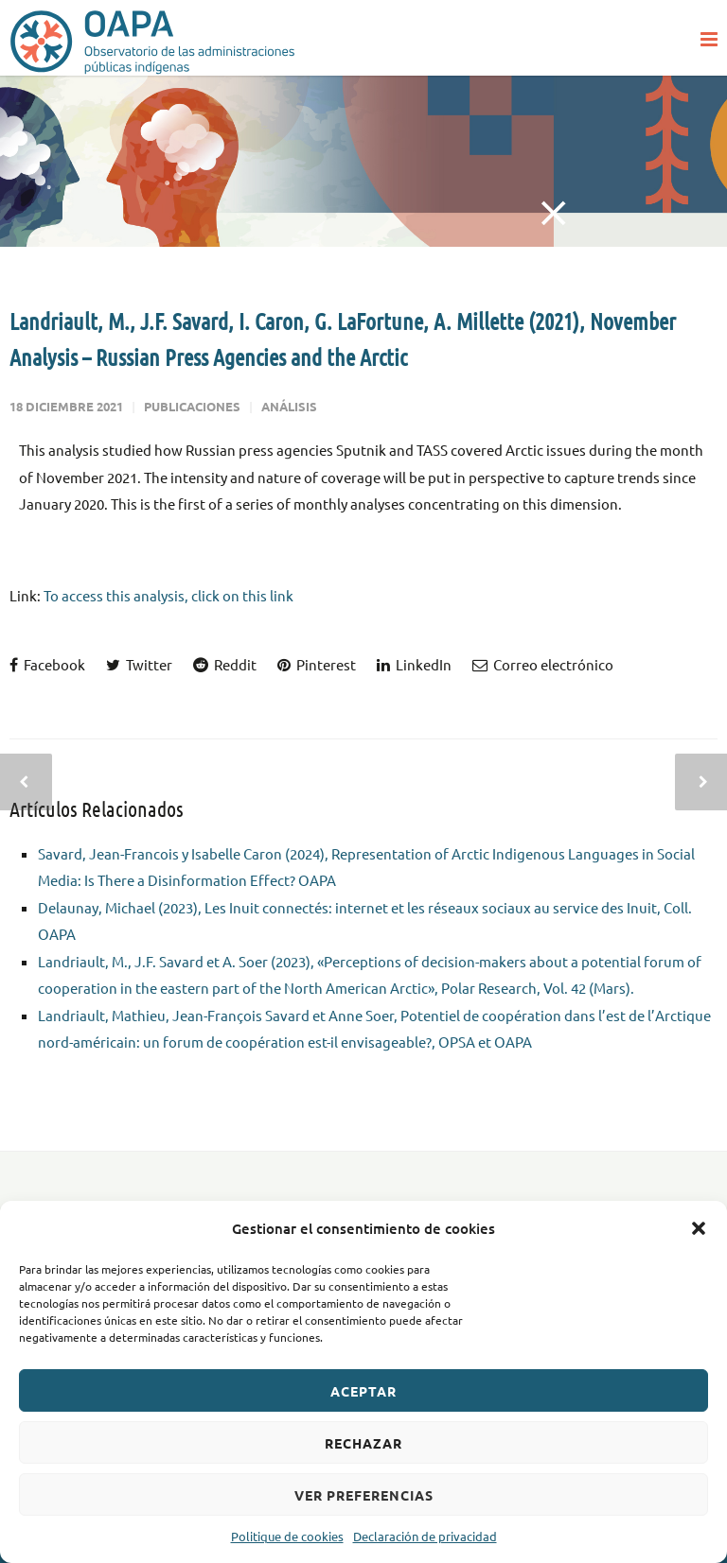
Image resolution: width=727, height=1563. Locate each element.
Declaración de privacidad (425, 1536)
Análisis (289, 406)
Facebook (47, 664)
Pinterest (316, 664)
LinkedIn (414, 664)
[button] (698, 1228)
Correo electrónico (542, 664)
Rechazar (363, 1442)
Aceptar (363, 1390)
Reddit (225, 664)
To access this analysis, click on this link (168, 595)
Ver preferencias (364, 1494)
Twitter (139, 664)
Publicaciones (192, 406)
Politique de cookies (287, 1536)
